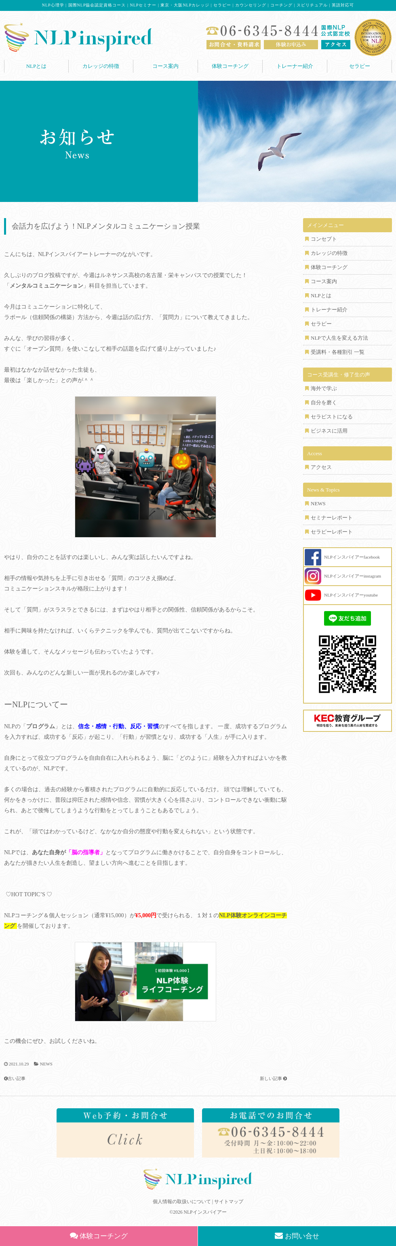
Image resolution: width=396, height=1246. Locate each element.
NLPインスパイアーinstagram (352, 576)
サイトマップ (228, 1201)
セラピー (359, 66)
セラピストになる (332, 417)
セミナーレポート (332, 518)
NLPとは (36, 66)
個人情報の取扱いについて (182, 1201)
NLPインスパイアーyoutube (351, 595)
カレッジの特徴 (100, 66)
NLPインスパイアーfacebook (352, 557)
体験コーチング (230, 66)
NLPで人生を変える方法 (339, 338)
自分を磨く (324, 402)
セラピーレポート (332, 532)
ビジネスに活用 (329, 431)
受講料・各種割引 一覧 (337, 352)
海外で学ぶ (324, 388)
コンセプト (324, 239)
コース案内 (165, 66)
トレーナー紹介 (294, 66)
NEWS (46, 1063)
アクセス (321, 467)
